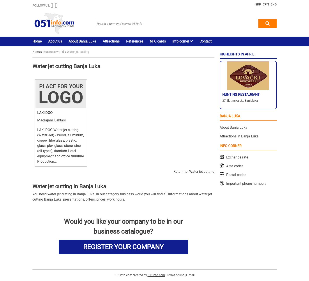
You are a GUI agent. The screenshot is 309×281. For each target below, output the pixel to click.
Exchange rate (237, 157)
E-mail (190, 275)
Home (37, 41)
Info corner (182, 41)
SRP (258, 4)
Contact (206, 41)
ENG (274, 4)
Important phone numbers (246, 183)
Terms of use (175, 275)
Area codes (234, 166)
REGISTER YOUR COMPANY (123, 247)
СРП (266, 4)
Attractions (111, 41)
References (134, 41)
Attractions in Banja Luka (239, 136)
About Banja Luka (82, 41)
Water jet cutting (201, 171)
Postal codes (236, 175)
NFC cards (158, 41)
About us (55, 41)
